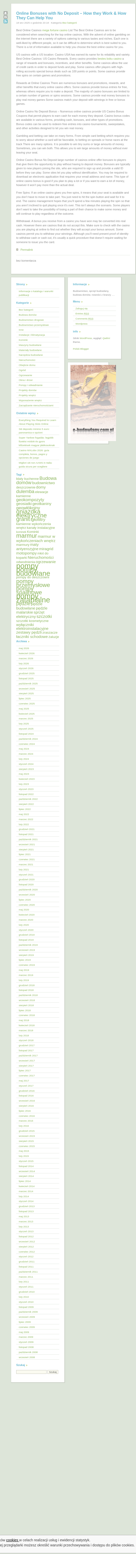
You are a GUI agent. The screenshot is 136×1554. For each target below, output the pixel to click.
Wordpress (81, 323)
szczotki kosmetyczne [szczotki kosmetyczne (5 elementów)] (32, 621)
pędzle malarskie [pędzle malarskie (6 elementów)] (31, 610)
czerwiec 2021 (27, 859)
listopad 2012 (26, 1236)
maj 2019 (24, 970)
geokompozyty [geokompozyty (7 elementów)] (30, 499)
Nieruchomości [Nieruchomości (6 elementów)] (40, 557)
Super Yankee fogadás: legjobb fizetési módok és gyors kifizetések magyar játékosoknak (37, 441)
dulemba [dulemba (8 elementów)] (25, 491)
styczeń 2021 (26, 874)
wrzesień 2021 (27, 844)
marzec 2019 (26, 975)
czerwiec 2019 (27, 965)
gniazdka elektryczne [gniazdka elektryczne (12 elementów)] (31, 513)
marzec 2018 (26, 1030)
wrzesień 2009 (27, 1316)
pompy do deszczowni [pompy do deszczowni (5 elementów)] (32, 577)
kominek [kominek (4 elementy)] (21, 531)
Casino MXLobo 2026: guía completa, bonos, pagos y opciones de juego (34, 454)
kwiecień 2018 (27, 1025)
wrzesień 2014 (27, 1171)
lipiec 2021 (25, 854)
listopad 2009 (26, 1307)
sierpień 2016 (26, 1105)
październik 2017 (28, 1055)
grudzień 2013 (27, 1206)
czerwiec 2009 (27, 1327)
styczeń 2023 (26, 789)
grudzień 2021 (27, 829)
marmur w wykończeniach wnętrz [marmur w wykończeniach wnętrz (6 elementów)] (35, 538)
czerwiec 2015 (27, 1146)
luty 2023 (24, 784)
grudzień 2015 (27, 1130)
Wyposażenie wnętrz (30, 400)
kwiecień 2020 (27, 914)
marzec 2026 (26, 658)
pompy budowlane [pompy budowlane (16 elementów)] (33, 571)
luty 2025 (24, 723)
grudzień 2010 (27, 1291)
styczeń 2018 (26, 1040)
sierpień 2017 (26, 1065)
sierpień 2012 (26, 1246)
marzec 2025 (26, 718)
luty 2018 (24, 1035)
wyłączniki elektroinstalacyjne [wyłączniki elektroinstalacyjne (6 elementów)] (32, 626)
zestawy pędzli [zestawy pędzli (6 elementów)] (29, 632)
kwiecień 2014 (27, 1186)
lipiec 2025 (25, 698)
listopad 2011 (26, 1266)
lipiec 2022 (25, 809)
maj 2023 (24, 773)
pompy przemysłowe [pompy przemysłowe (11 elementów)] (33, 583)
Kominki (23, 340)
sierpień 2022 (26, 804)
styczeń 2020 (26, 929)
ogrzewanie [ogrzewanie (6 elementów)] (46, 562)
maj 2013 (24, 1216)
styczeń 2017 (26, 1085)
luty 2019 (24, 980)
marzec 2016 (26, 1120)
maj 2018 (24, 1020)
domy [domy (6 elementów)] (41, 487)
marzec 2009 (26, 1337)
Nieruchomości (27, 360)
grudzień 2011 (27, 1261)
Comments (84, 318)
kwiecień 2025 (27, 713)
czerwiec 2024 (27, 743)
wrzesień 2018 (27, 1000)
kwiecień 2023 (27, 779)
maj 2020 (24, 909)
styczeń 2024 (26, 764)
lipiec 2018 (25, 1010)
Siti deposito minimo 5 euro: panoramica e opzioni (34, 431)
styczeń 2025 (26, 728)
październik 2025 (28, 683)
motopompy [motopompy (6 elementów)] (26, 553)
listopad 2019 (26, 939)
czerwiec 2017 (27, 1075)
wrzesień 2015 (27, 1136)
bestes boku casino (110, 58)
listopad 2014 (26, 1166)
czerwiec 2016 (27, 1115)
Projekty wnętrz (27, 395)
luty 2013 (24, 1226)
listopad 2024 (26, 733)
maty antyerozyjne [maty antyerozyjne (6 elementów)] (27, 546)
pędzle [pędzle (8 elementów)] (23, 603)
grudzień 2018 (27, 985)
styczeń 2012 (26, 1256)
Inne (21, 329)
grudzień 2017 (27, 1045)
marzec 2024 (26, 753)
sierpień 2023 (26, 769)
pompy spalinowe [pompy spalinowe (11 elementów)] (29, 590)
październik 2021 (28, 839)
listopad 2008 (26, 1347)
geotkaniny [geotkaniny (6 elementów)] (41, 503)
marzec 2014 (26, 1191)
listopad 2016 (26, 1095)
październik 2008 (28, 1352)
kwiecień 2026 (27, 653)
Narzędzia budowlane (31, 354)
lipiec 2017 (25, 1070)
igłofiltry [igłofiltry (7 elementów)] (38, 519)
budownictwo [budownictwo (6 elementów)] (43, 483)
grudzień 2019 (27, 934)
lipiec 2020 (25, 899)
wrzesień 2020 (27, 894)
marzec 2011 (26, 1276)
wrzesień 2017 (27, 1060)
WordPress (86, 338)
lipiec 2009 (25, 1322)
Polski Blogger (81, 348)
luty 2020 (24, 924)
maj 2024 (24, 748)
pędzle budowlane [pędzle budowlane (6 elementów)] (29, 606)
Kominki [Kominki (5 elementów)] (33, 532)
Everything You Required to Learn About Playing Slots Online (37, 422)
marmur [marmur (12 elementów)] (26, 535)
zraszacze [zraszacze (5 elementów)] (49, 632)
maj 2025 (24, 708)
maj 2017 (24, 1080)
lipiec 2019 (25, 959)
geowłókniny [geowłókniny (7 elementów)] (28, 507)
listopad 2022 (26, 794)
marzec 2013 (26, 1221)
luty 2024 (24, 758)
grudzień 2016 (27, 1090)
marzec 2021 (26, 864)
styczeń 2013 (26, 1231)
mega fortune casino (55, 30)
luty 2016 (24, 1125)
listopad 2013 (26, 1211)
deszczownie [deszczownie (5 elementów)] (25, 487)
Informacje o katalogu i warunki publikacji (36, 293)
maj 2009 (24, 1332)
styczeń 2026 (26, 668)
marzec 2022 (26, 819)
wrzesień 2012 (27, 1241)
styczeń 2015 (26, 1161)
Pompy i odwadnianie (31, 385)
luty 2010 (24, 1296)
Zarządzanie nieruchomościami (36, 405)
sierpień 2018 (26, 1005)
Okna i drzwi (25, 380)
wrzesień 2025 (27, 688)
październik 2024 (28, 738)
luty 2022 (24, 824)
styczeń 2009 (26, 1342)
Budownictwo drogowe (31, 319)
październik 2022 (28, 799)
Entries (82, 313)
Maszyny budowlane (30, 345)
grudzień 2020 (27, 879)
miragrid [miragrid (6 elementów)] (46, 549)
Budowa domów (27, 314)
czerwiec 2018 (27, 1015)
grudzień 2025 (27, 673)
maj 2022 (24, 814)
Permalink (27, 249)
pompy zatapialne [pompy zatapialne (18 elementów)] (33, 598)
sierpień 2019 (26, 955)
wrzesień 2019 (27, 950)
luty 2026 (24, 663)
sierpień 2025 (26, 693)
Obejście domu (27, 365)
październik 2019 (28, 944)
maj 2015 (24, 1151)
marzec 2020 (26, 919)
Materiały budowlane (30, 350)
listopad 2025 (26, 678)
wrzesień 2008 (27, 1357)
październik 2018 (28, 995)
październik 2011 (28, 1271)
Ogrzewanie (25, 375)
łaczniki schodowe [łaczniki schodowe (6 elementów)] (32, 636)
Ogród (22, 370)
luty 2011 (24, 1281)
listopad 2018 (26, 990)
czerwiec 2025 (27, 703)
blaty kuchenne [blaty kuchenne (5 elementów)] (27, 479)
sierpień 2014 (26, 1176)
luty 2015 (24, 1156)
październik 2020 (28, 889)
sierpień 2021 (26, 849)
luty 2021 (24, 869)
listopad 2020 (26, 884)
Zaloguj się (81, 308)
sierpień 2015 (26, 1141)
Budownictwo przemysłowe (34, 325)
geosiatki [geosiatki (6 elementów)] (24, 503)
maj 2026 (24, 648)
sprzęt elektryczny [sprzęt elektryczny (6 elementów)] (30, 614)
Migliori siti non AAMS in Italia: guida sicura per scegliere (35, 464)
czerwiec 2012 (27, 1251)
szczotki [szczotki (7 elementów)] (44, 616)
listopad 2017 (26, 1050)
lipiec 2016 (25, 1110)
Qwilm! (106, 338)
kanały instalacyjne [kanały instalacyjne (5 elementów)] (41, 528)
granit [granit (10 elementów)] (23, 519)
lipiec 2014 (25, 1181)
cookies (12, 1540)
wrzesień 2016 (27, 1100)
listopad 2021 (26, 834)
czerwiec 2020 (27, 904)
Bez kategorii (69, 22)
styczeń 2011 (26, 1286)
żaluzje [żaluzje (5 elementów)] (54, 637)
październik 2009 (28, 1311)
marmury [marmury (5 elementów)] (22, 545)
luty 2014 (24, 1196)
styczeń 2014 (26, 1201)
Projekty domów (27, 390)
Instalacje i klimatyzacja (32, 334)
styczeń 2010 (26, 1301)
